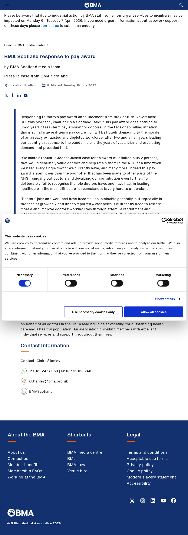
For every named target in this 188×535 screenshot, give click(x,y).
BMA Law (76, 464)
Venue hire (77, 471)
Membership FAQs (25, 471)
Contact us (18, 458)
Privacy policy (140, 464)
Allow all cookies (153, 312)
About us (16, 452)
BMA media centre (84, 452)
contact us (50, 25)
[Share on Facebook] (12, 95)
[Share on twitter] (6, 95)
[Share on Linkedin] (19, 95)
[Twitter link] (133, 501)
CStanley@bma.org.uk (48, 381)
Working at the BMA (27, 477)
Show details (165, 299)
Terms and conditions (147, 452)
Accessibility (139, 483)
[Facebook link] (173, 501)
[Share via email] (25, 95)
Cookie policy (140, 471)
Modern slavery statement (151, 477)
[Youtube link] (164, 501)
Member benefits (23, 464)
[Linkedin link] (153, 501)
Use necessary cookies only (93, 312)
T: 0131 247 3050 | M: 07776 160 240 (60, 371)
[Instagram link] (143, 501)
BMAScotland (41, 391)
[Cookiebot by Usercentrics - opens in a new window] (164, 221)
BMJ (71, 458)
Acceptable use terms (147, 458)
